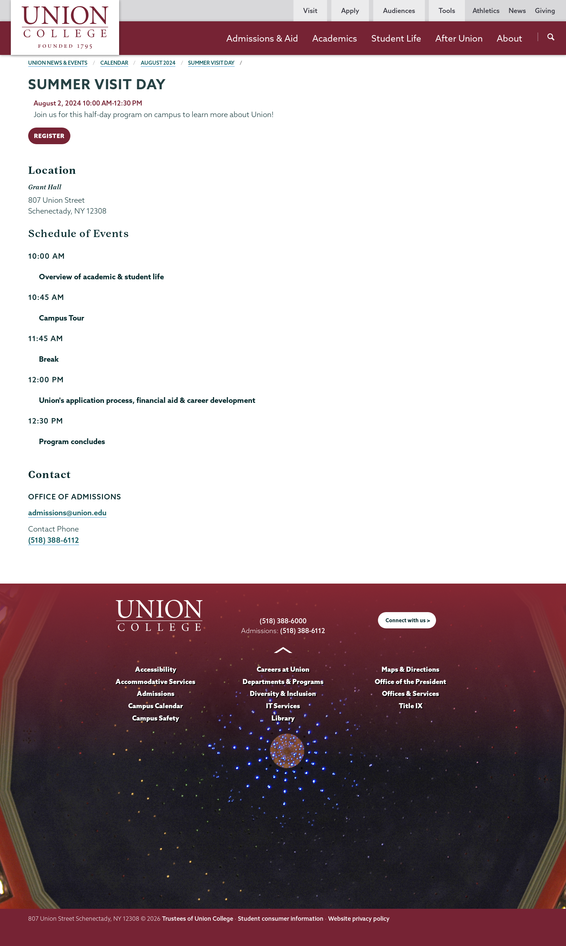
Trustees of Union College (197, 918)
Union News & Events (57, 63)
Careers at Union (283, 669)
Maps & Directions (410, 669)
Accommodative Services (155, 681)
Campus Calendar (155, 705)
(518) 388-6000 (283, 621)
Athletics (486, 11)
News (517, 11)
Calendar (114, 63)
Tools (447, 11)
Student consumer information (280, 918)
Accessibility (155, 669)
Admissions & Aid (262, 38)
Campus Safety (155, 718)
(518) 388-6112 (53, 540)
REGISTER (49, 135)
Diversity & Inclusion (283, 693)
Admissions (155, 693)
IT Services (283, 705)
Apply (350, 11)
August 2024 (158, 63)
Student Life (396, 38)
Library (283, 718)
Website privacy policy (358, 918)
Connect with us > (408, 620)
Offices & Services (410, 693)
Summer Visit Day (211, 63)
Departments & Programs (283, 681)
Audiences (399, 11)
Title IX (410, 705)
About (509, 38)
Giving (545, 11)
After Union (459, 38)
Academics (334, 38)
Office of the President (410, 681)
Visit (310, 11)
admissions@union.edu (67, 512)
